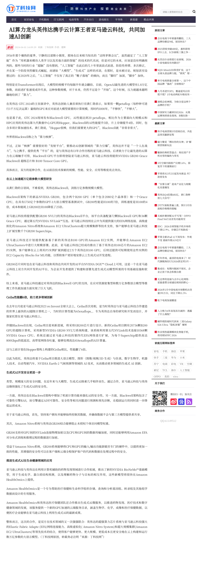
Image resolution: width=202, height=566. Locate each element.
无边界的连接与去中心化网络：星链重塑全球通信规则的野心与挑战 (174, 280)
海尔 (173, 370)
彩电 (173, 364)
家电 (156, 351)
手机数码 (44, 19)
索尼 (156, 370)
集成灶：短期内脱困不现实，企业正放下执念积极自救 (174, 270)
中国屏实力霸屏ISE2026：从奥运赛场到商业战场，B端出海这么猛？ (173, 113)
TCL (164, 370)
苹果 (182, 351)
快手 (156, 357)
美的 (166, 376)
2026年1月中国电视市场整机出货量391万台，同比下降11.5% (174, 291)
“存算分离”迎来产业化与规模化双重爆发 (174, 185)
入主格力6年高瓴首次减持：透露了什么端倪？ (174, 312)
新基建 (134, 19)
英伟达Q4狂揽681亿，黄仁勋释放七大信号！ (173, 196)
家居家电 (29, 19)
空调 (189, 364)
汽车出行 (89, 19)
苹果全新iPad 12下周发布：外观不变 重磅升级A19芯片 (174, 238)
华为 (173, 357)
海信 (173, 351)
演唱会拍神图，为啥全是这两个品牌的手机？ (174, 103)
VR (181, 364)
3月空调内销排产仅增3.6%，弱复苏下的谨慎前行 (173, 164)
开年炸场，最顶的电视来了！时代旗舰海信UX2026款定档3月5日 (174, 259)
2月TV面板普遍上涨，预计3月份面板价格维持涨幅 (174, 206)
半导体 (119, 19)
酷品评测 (149, 19)
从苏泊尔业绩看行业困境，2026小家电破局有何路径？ (174, 61)
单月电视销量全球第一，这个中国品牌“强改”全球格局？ (174, 82)
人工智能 (185, 370)
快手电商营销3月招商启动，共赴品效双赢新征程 (174, 133)
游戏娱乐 (104, 19)
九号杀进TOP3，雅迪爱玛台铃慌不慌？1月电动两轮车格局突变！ (173, 92)
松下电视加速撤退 (166, 300)
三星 (164, 357)
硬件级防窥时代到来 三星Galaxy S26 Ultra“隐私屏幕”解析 (174, 323)
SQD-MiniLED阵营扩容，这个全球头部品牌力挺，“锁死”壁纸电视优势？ (174, 71)
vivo (175, 376)
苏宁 (156, 364)
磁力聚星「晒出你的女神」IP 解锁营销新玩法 (174, 143)
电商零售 (74, 19)
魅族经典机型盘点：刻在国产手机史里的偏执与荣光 (174, 154)
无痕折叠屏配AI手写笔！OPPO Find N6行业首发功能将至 (174, 217)
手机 (164, 351)
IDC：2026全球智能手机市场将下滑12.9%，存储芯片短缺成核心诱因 (174, 228)
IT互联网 (59, 19)
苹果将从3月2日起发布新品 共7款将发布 (173, 175)
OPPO (157, 376)
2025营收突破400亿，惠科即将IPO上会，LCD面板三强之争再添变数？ (173, 50)
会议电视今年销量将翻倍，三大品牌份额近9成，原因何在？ (174, 40)
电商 (164, 364)
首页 (13, 19)
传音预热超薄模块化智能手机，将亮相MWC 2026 (174, 333)
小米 (182, 357)
